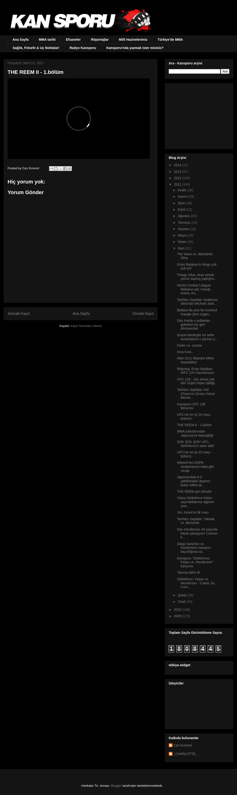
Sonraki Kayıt (19, 314)
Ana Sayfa (21, 39)
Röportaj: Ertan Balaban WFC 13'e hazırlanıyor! (195, 371)
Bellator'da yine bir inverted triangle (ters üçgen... (197, 312)
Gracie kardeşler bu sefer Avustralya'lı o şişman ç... (197, 337)
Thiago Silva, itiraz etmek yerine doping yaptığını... (197, 277)
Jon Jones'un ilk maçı (193, 512)
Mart (181, 248)
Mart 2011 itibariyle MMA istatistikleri (195, 360)
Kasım (183, 196)
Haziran (184, 229)
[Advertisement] (198, 114)
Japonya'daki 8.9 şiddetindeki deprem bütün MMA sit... (193, 481)
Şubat (182, 595)
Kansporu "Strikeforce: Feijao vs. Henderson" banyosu (195, 562)
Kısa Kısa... (185, 352)
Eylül (182, 209)
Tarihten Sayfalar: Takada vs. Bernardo (195, 521)
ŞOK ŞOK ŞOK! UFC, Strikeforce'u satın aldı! (195, 444)
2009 (178, 616)
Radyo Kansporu (83, 48)
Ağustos (184, 216)
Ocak (182, 601)
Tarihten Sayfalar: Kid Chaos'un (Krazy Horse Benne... (196, 394)
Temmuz (184, 222)
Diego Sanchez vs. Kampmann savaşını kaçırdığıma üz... (194, 548)
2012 (178, 178)
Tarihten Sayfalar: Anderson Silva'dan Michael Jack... (197, 302)
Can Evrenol (182, 745)
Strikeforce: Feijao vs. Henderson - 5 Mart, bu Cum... (196, 583)
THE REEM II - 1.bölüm (194, 425)
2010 (178, 610)
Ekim (182, 203)
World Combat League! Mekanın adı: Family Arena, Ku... (194, 289)
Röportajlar (100, 39)
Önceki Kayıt (143, 314)
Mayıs (182, 235)
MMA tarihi (47, 39)
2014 (178, 165)
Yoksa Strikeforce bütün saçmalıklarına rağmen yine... (195, 502)
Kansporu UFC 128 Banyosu (191, 406)
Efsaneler (73, 39)
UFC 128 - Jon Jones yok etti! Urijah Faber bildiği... (197, 381)
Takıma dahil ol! (188, 572)
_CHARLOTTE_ (185, 754)
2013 (178, 172)
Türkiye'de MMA (170, 39)
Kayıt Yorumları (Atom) (86, 326)
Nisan (182, 242)
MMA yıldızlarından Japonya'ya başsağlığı (195, 433)
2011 (178, 184)
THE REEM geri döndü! (194, 491)
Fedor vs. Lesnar (189, 345)
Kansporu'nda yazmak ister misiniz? (135, 48)
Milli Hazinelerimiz (133, 39)
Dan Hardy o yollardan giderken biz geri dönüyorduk (193, 325)
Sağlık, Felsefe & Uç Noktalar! (36, 48)
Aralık (182, 190)
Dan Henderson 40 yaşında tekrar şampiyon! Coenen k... (197, 533)
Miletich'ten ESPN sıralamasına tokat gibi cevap (195, 467)
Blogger (116, 785)
